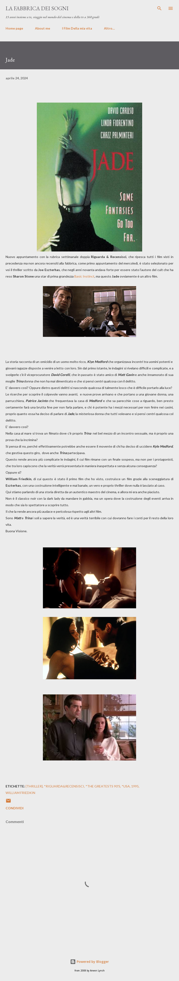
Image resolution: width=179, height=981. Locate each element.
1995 (135, 786)
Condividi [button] (15, 808)
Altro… (109, 28)
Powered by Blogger (89, 961)
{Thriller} (34, 786)
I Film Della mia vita (77, 28)
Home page (14, 28)
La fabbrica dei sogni (37, 8)
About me (42, 28)
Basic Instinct (84, 276)
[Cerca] (159, 8)
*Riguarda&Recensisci (64, 786)
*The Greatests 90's (103, 786)
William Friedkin (20, 793)
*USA (126, 786)
